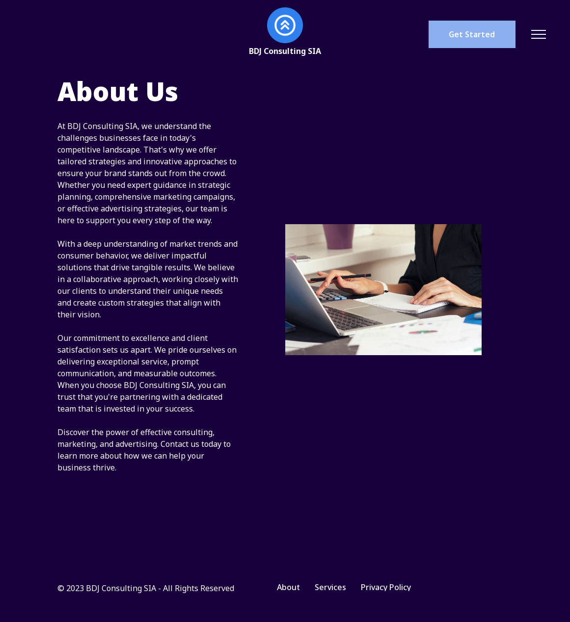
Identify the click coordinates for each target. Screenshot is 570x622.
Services (330, 587)
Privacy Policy (386, 587)
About (288, 587)
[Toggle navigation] (538, 34)
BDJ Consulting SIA (285, 51)
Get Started (472, 34)
